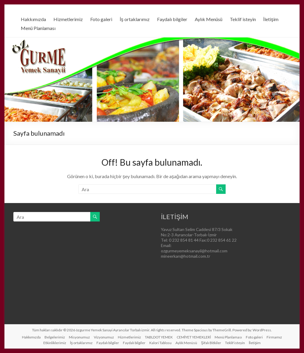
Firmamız (274, 337)
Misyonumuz (79, 337)
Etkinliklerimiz (54, 343)
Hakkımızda (33, 19)
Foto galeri (101, 19)
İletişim (270, 19)
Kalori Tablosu (160, 343)
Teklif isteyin (243, 19)
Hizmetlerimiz (68, 19)
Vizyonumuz (104, 337)
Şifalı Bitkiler (211, 343)
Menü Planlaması (38, 28)
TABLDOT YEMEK (159, 337)
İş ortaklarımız (134, 19)
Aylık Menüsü (208, 19)
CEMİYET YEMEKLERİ (194, 337)
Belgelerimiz (55, 337)
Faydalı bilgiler (172, 19)
